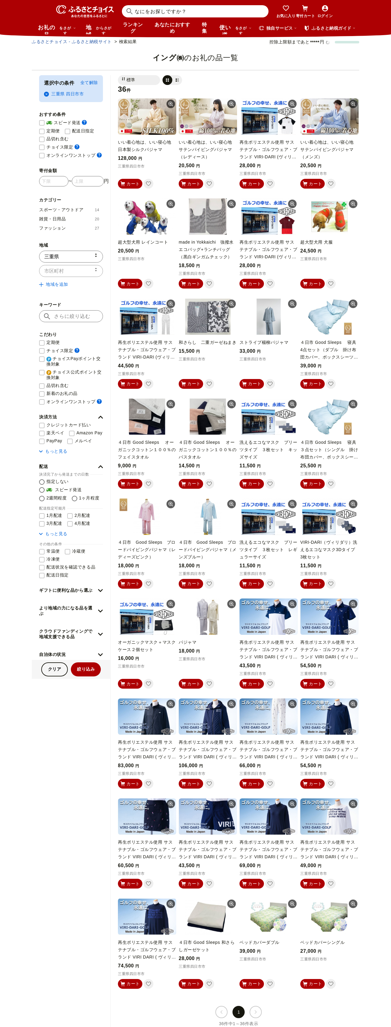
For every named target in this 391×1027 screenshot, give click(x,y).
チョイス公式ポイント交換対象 (74, 375)
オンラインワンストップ (74, 155)
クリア (54, 669)
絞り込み (86, 669)
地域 (99, 29)
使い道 (235, 29)
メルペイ (83, 440)
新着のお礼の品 (62, 393)
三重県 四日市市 (64, 94)
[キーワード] (71, 316)
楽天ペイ (55, 432)
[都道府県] (71, 257)
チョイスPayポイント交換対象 (73, 361)
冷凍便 (53, 559)
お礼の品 (57, 29)
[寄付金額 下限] (53, 181)
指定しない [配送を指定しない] (57, 481)
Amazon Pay (89, 432)
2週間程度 (56, 497)
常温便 (53, 551)
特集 (204, 28)
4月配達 (82, 523)
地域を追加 (53, 284)
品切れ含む (57, 138)
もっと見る (53, 451)
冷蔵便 (79, 551)
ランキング (133, 28)
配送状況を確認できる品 (70, 567)
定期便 (53, 130)
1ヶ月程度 (89, 497)
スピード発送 (66, 123)
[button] (71, 417)
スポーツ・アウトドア (69, 209)
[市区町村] (71, 271)
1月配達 (54, 515)
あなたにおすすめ (172, 28)
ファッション (69, 228)
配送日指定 (83, 130)
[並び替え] (139, 80)
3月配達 (54, 523)
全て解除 (89, 82)
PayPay (54, 440)
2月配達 (82, 515)
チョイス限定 (62, 146)
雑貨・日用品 (69, 218)
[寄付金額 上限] (88, 181)
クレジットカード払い (68, 424)
